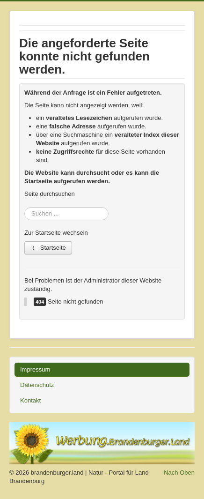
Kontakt (30, 400)
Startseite (48, 247)
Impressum (35, 369)
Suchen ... (24, 202)
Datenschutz (37, 384)
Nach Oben (179, 472)
